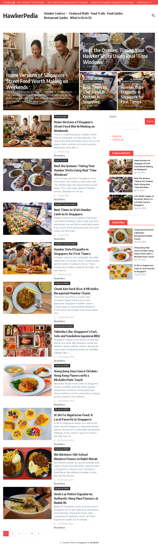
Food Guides (115, 13)
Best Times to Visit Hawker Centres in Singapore (95, 94)
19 (32, 533)
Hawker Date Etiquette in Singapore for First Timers (132, 94)
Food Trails (98, 13)
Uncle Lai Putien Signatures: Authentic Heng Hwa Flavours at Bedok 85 (76, 498)
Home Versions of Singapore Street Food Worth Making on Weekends (37, 81)
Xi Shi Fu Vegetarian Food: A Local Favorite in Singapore (144, 268)
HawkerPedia (20, 15)
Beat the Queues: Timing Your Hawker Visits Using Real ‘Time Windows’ (115, 56)
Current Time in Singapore (75, 542)
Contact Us (117, 139)
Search (112, 116)
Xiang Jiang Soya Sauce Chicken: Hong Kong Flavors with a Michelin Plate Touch (76, 375)
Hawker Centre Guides (93, 81)
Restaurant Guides (56, 18)
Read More (59, 155)
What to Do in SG (81, 18)
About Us (117, 136)
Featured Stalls (79, 13)
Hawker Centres (55, 13)
